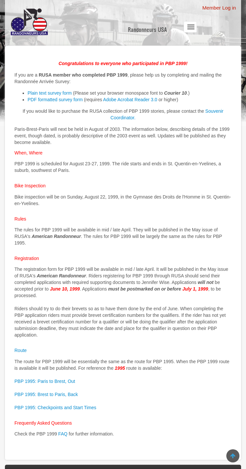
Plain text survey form (50, 93)
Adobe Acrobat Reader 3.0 (130, 99)
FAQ (63, 433)
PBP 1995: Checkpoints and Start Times (55, 407)
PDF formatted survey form (55, 99)
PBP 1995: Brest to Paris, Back (46, 394)
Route (20, 350)
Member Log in (219, 8)
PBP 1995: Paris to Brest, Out (44, 381)
